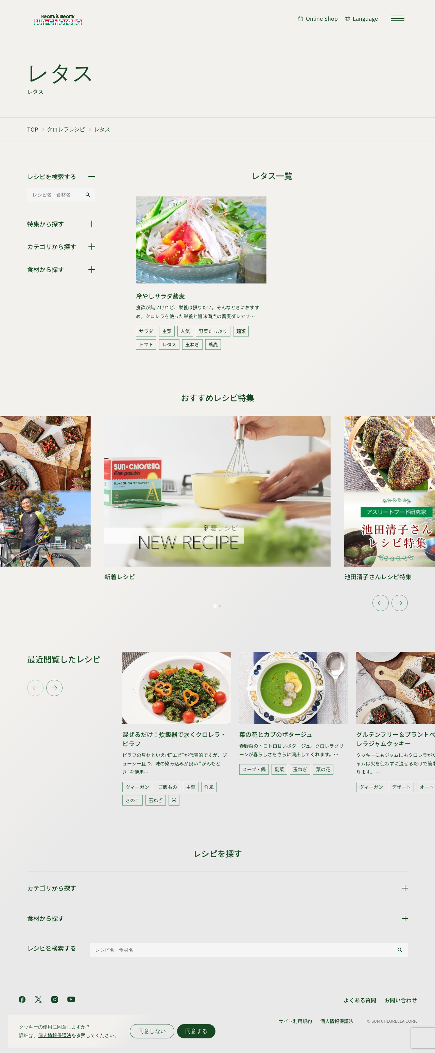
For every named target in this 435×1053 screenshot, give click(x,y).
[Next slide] (400, 603)
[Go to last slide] (380, 603)
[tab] (215, 606)
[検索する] (88, 194)
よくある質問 (360, 1000)
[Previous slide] (35, 688)
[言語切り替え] (361, 18)
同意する (196, 1031)
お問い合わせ (400, 1000)
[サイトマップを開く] (397, 18)
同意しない (152, 1031)
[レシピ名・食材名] (56, 195)
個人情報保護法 (336, 1021)
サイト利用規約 (295, 1021)
